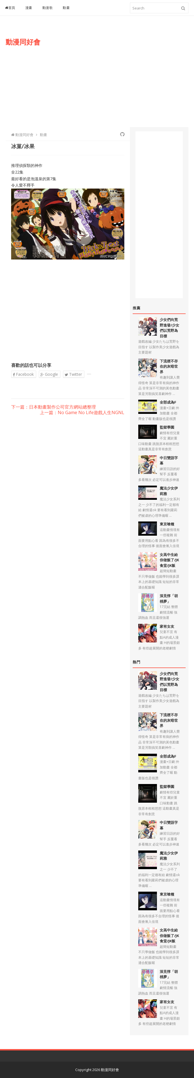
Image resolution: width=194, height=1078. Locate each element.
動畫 (66, 7)
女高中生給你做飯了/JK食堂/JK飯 (169, 560)
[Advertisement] (125, 77)
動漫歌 (47, 7)
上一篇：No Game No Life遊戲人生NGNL (82, 413)
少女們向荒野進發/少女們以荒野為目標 (169, 327)
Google (49, 374)
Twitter (73, 374)
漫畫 (28, 7)
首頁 (10, 7)
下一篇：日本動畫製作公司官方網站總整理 (53, 407)
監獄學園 (167, 427)
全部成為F (168, 402)
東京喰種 (167, 523)
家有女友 (167, 626)
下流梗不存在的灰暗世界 (169, 366)
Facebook (23, 374)
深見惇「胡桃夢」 (169, 598)
